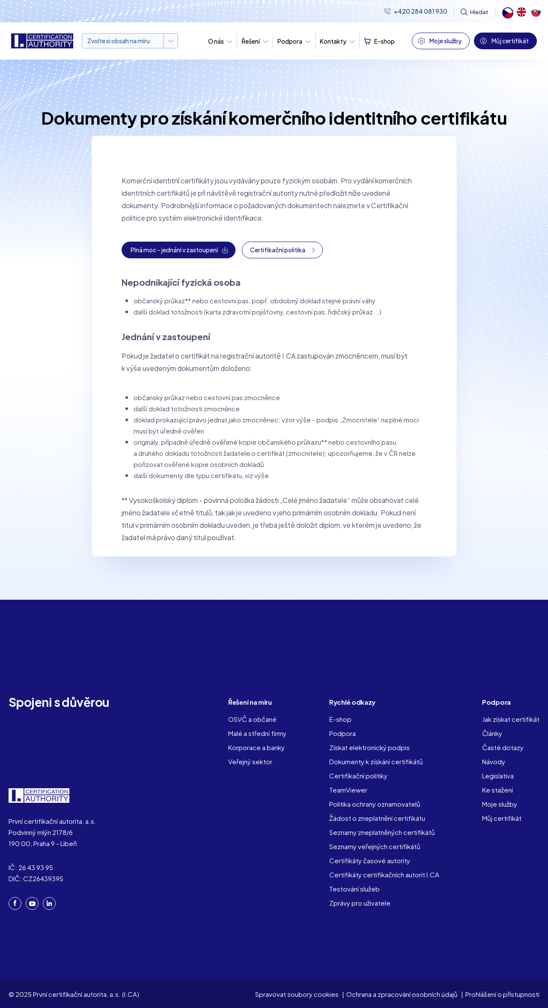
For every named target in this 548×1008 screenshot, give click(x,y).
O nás (216, 41)
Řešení (250, 41)
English (521, 12)
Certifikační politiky (358, 776)
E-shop (384, 41)
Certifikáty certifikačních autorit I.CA (384, 874)
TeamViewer (348, 790)
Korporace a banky (256, 747)
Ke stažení (497, 790)
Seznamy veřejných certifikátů (374, 846)
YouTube (32, 903)
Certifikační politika (277, 250)
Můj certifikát (510, 41)
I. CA (39, 795)
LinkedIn (49, 903)
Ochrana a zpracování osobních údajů (402, 994)
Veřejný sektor (250, 761)
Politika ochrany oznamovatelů (374, 804)
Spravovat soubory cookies (297, 994)
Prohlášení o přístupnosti (502, 994)
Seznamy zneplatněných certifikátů (382, 832)
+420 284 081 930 (420, 11)
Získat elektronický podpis (369, 747)
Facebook (15, 903)
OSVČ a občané (252, 719)
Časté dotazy (503, 747)
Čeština (507, 12)
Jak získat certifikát (510, 719)
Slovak (536, 12)
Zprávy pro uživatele (359, 903)
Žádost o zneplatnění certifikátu (377, 818)
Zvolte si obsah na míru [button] (118, 41)
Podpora (289, 41)
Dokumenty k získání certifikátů (376, 761)
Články (492, 733)
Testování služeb (354, 889)
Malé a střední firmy (257, 733)
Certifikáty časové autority (369, 860)
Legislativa (498, 776)
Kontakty (333, 41)
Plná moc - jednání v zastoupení (174, 250)
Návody (493, 761)
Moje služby (445, 41)
